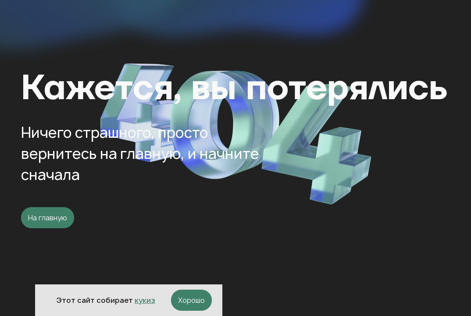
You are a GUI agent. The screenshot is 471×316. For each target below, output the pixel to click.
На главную (47, 218)
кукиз (145, 300)
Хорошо (191, 300)
